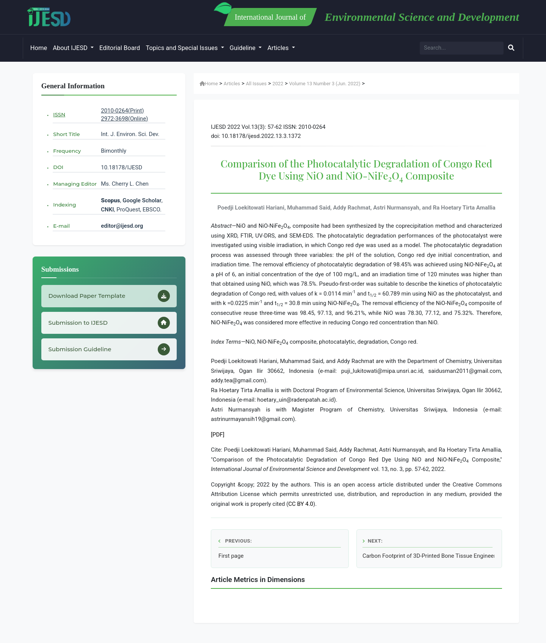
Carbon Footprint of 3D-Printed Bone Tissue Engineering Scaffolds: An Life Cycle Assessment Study (428, 555)
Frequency (67, 151)
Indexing (64, 205)
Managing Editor (75, 184)
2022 (277, 83)
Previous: (235, 541)
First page (230, 555)
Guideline (243, 48)
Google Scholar (142, 200)
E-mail (61, 226)
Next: (372, 541)
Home (38, 48)
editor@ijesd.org (122, 225)
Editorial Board (119, 48)
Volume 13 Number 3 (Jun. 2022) (324, 83)
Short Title (66, 134)
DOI (58, 167)
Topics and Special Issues (182, 48)
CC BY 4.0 (300, 504)
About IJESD (71, 48)
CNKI (107, 209)
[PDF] (217, 434)
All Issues (256, 83)
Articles (278, 48)
